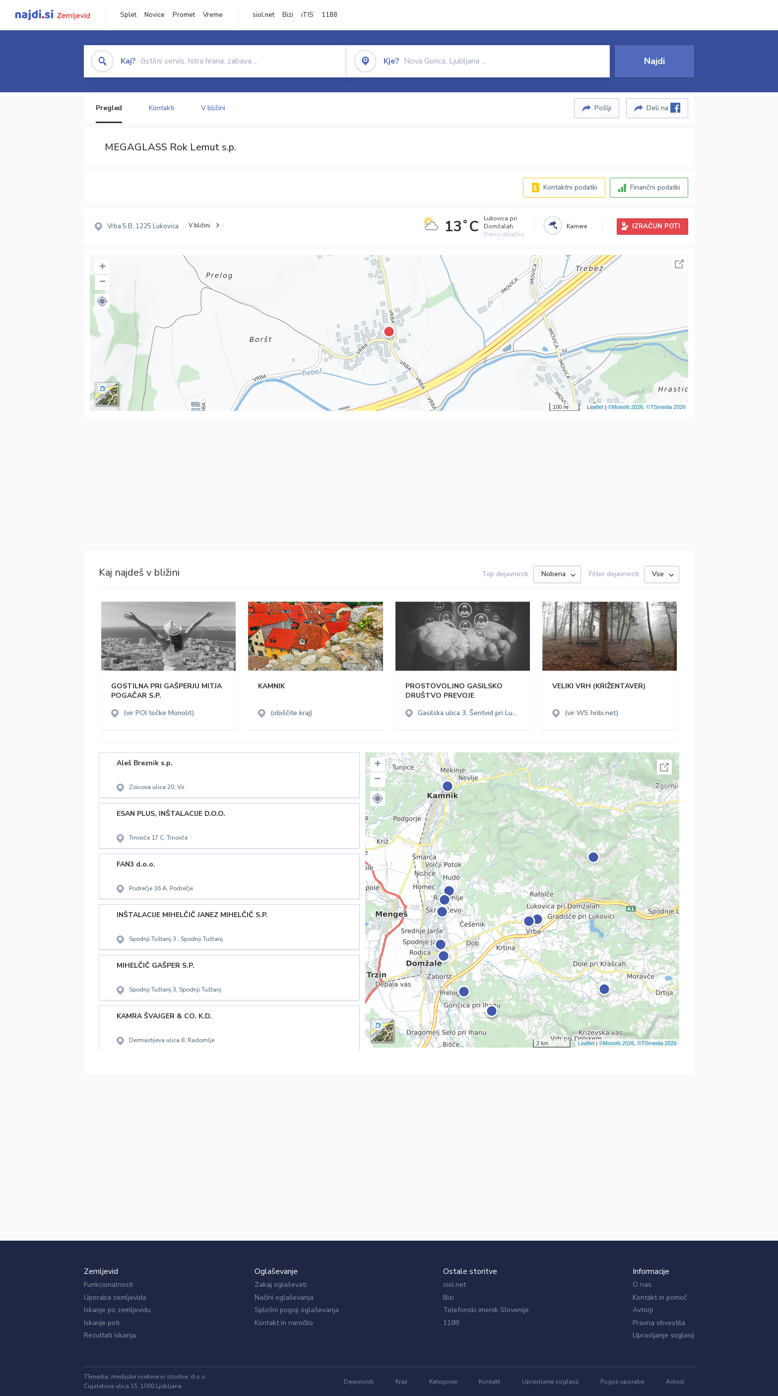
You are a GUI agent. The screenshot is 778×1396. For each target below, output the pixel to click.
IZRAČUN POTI (656, 226)
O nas (642, 1284)
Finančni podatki (655, 187)
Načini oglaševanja (284, 1297)
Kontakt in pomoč (660, 1297)
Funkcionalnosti (108, 1284)
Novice (154, 14)
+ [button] (102, 267)
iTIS (307, 14)
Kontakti (161, 108)
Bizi (287, 14)
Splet (128, 14)
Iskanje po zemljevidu (117, 1310)
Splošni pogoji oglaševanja (297, 1310)
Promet (184, 14)
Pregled (109, 108)
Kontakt (489, 1382)
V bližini (213, 108)
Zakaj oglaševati (281, 1284)
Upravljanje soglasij (663, 1335)
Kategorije (443, 1382)
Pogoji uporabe (622, 1382)
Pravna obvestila (659, 1323)
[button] (102, 301)
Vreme (213, 14)
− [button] (102, 282)
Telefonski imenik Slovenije (486, 1310)
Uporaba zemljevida (115, 1297)
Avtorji (643, 1310)
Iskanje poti (102, 1323)
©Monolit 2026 (625, 407)
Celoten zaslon (679, 264)
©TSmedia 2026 (666, 407)
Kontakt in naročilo (284, 1323)
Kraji (401, 1382)
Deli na (663, 108)
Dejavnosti (359, 1382)
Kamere (577, 226)
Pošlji (602, 108)
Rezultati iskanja (110, 1335)
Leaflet (595, 407)
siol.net (263, 14)
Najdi (654, 61)
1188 (329, 14)
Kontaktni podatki (570, 187)
